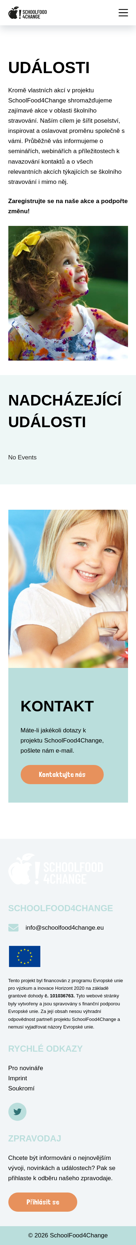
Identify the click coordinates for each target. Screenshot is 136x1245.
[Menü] (123, 12)
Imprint (17, 1078)
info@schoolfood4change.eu (65, 927)
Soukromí (21, 1088)
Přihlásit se (42, 1202)
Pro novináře (25, 1068)
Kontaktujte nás (62, 774)
